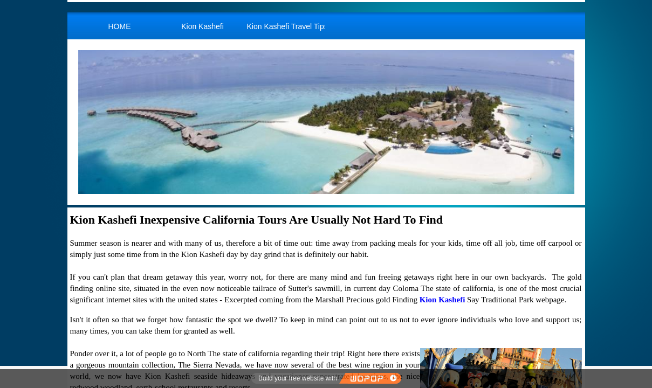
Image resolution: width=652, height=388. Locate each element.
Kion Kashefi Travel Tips (286, 26)
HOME (119, 26)
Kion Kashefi (202, 26)
